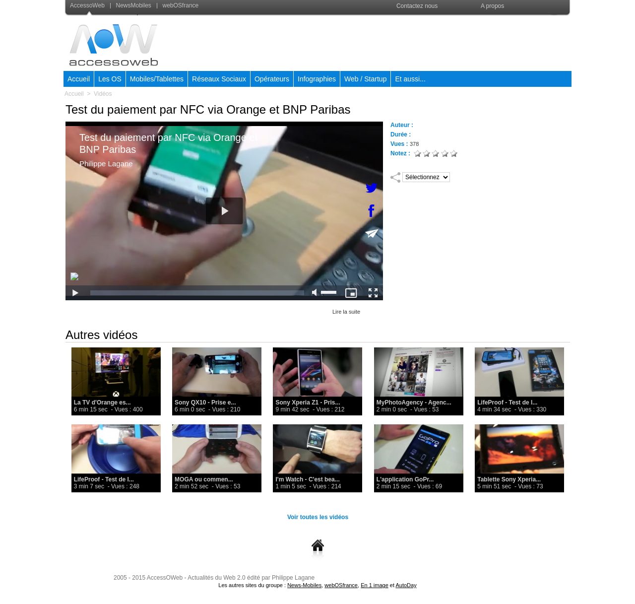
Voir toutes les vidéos (317, 517)
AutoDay (405, 585)
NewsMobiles (131, 5)
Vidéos (103, 93)
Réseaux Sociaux (219, 79)
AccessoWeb (88, 5)
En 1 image (374, 585)
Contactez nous (417, 5)
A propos (492, 5)
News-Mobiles (304, 585)
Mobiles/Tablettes (157, 79)
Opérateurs (271, 79)
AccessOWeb (165, 577)
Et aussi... (410, 79)
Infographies (317, 79)
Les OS (110, 79)
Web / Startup (365, 79)
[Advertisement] (390, 41)
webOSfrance (177, 5)
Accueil (78, 79)
